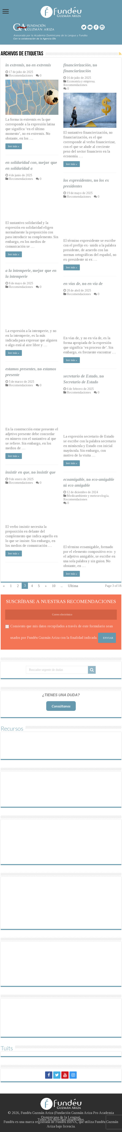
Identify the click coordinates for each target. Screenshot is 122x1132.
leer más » (13, 146)
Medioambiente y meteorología (87, 495)
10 (53, 586)
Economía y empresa (80, 81)
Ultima (73, 586)
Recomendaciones (21, 75)
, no (28, 65)
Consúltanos (61, 706)
